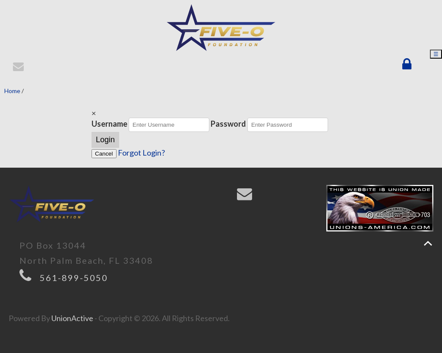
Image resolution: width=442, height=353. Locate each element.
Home (12, 90)
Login (105, 139)
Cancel (104, 153)
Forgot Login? (141, 152)
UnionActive (72, 318)
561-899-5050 (74, 277)
